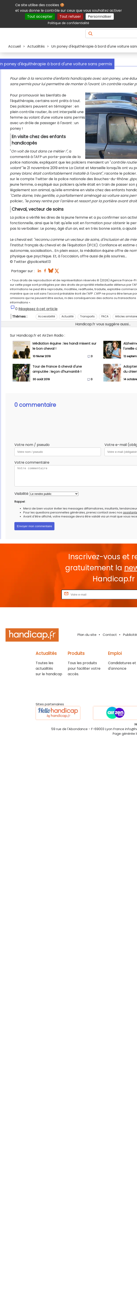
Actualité (67, 316)
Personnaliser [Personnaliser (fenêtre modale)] (100, 16)
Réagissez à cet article (38, 308)
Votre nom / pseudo (32, 444)
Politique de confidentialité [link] (68, 23)
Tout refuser (70, 16)
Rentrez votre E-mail (42, 594)
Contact (110, 634)
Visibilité (21, 493)
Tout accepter (40, 16)
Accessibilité (46, 316)
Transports (87, 316)
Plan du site (86, 634)
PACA (104, 316)
